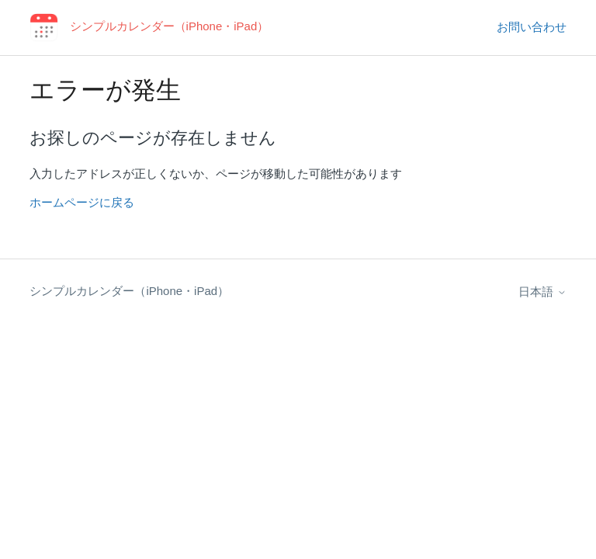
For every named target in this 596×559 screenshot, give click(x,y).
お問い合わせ (532, 26)
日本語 (542, 291)
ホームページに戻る (81, 202)
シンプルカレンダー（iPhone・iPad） (129, 290)
